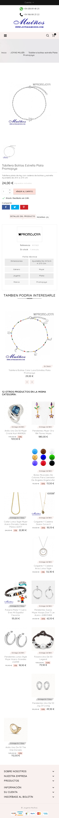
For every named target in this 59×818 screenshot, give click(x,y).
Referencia (25, 245)
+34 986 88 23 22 (30, 14)
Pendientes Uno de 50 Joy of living (43, 704)
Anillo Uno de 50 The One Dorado (16, 748)
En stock (24, 249)
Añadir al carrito (24, 191)
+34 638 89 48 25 (30, 9)
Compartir (6, 207)
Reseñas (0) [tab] (43, 217)
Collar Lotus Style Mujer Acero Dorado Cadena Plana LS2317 (15, 524)
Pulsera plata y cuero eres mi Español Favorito (16, 612)
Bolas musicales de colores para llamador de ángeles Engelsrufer (43, 477)
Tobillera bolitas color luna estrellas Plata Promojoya (29, 371)
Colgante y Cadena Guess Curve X (43, 523)
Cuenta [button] (29, 2)
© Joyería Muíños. (29, 808)
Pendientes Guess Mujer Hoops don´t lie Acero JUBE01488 (43, 612)
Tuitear (15, 207)
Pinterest (24, 207)
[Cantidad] (5, 191)
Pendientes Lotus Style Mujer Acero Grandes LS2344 (16, 659)
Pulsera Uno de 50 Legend (43, 658)
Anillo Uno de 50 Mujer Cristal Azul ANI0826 (16, 432)
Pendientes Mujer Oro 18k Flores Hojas (43, 432)
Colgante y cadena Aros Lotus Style (43, 567)
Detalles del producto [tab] (22, 216)
